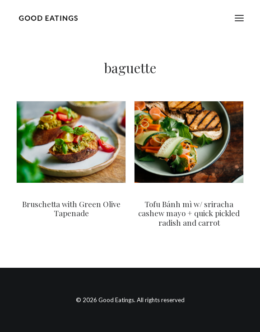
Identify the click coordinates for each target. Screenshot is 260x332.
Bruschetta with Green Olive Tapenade (71, 208)
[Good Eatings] (48, 18)
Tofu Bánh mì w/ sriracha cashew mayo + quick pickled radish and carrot (189, 213)
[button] (239, 18)
